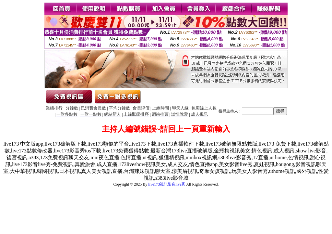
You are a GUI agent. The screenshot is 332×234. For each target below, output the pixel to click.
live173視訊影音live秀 (166, 184)
